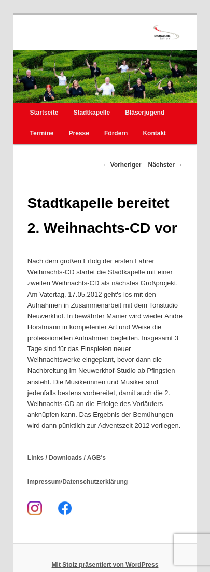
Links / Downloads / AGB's (66, 458)
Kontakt (154, 133)
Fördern (116, 133)
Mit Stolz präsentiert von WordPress (105, 564)
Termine (42, 133)
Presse (79, 133)
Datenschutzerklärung (95, 481)
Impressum (44, 481)
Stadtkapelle (91, 112)
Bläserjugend (144, 112)
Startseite (44, 112)
